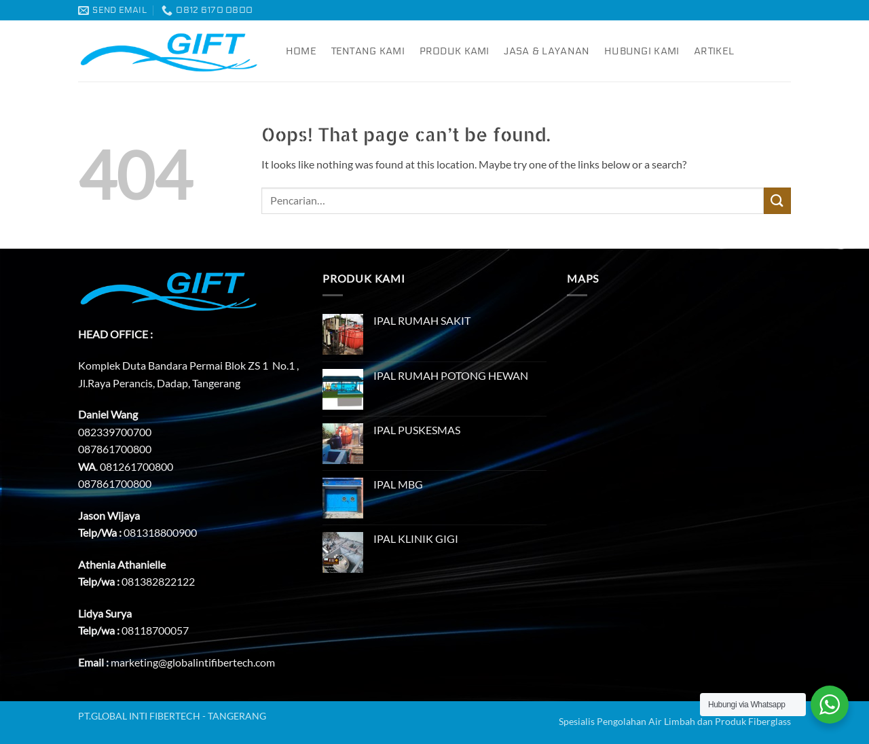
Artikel (714, 51)
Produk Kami (454, 51)
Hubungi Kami (641, 51)
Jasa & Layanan (546, 51)
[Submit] (777, 201)
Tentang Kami (368, 51)
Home (301, 51)
